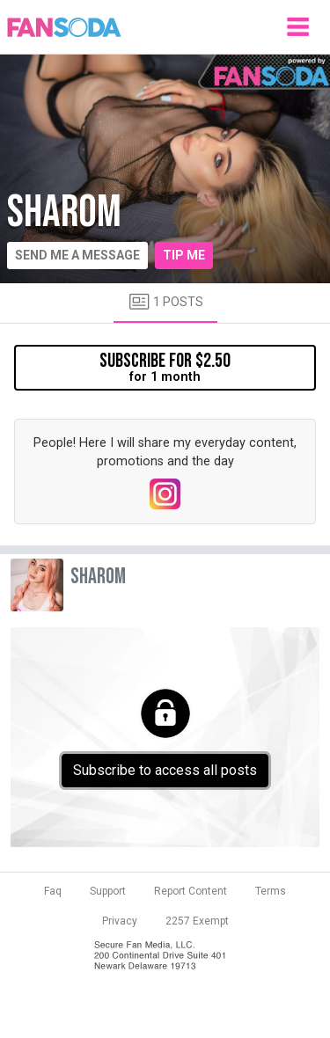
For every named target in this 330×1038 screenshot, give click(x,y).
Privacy (119, 921)
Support (108, 891)
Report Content (190, 891)
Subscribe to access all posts (165, 770)
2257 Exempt (197, 921)
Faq (53, 891)
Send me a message (77, 255)
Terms (270, 891)
